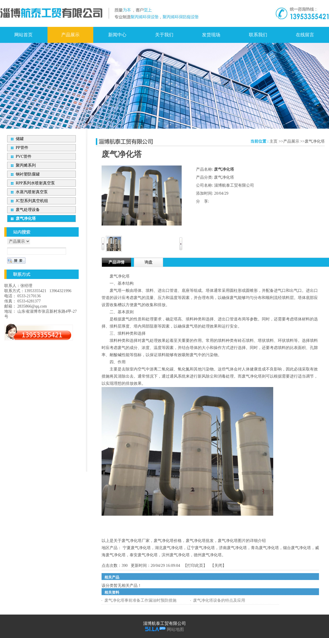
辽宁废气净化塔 (201, 548)
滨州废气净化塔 (176, 555)
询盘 (148, 262)
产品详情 (116, 262)
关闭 (218, 565)
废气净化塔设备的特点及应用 (219, 600)
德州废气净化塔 (208, 555)
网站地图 (175, 629)
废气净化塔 (315, 141)
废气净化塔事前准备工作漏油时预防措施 (140, 600)
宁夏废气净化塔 (137, 548)
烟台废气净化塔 (297, 548)
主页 (273, 141)
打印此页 (195, 565)
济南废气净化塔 (233, 548)
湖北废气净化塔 (169, 548)
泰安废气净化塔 (144, 555)
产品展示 (291, 141)
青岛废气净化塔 (265, 548)
